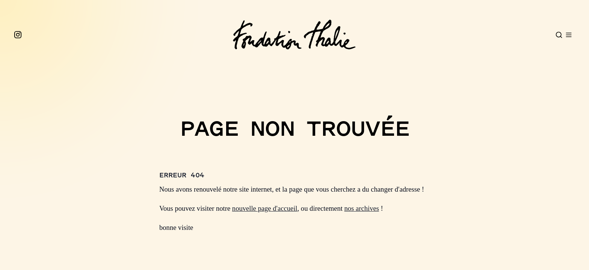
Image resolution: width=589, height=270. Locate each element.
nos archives (361, 208)
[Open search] (559, 35)
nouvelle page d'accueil (265, 208)
